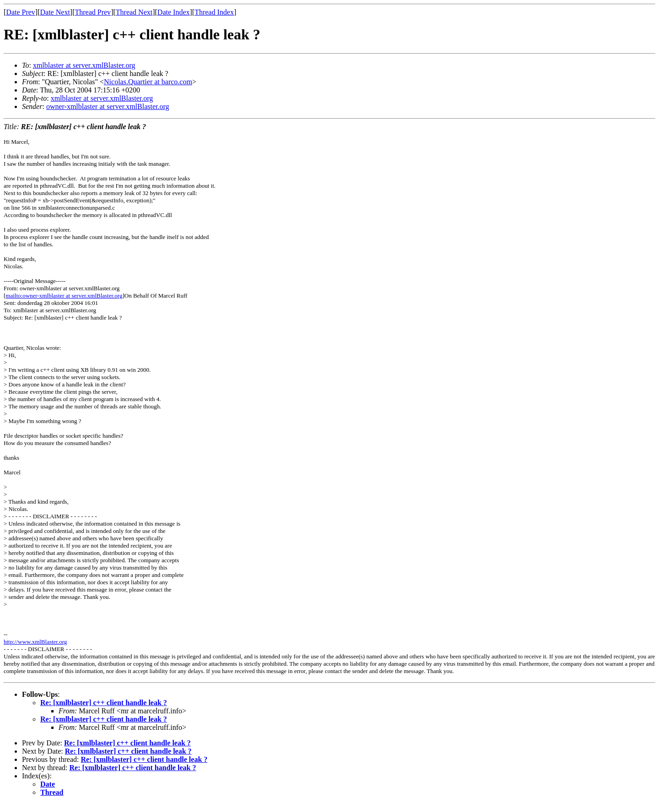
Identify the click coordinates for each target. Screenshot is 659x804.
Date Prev (20, 12)
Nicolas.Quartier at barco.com (148, 82)
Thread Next (134, 12)
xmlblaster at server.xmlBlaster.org (84, 65)
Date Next (55, 12)
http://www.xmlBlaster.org (35, 641)
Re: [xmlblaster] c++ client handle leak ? (103, 702)
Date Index (173, 12)
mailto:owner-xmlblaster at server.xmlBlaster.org (63, 295)
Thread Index (214, 12)
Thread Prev (93, 12)
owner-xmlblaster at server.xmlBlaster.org (107, 106)
